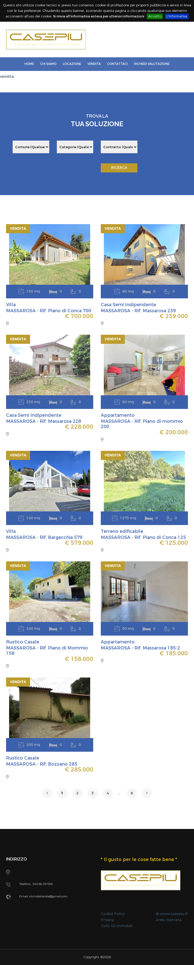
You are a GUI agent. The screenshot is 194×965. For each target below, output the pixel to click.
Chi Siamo (48, 64)
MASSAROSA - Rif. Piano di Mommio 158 (47, 651)
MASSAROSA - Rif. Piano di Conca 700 (49, 311)
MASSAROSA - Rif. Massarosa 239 (139, 311)
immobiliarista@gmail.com (48, 896)
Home (29, 64)
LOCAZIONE (72, 64)
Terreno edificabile (122, 531)
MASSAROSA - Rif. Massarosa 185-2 (141, 648)
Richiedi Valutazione (151, 64)
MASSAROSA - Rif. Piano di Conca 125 (144, 537)
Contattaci (117, 64)
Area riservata (169, 920)
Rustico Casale (23, 642)
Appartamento (118, 415)
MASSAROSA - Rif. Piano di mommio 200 (142, 424)
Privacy (107, 920)
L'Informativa (176, 16)
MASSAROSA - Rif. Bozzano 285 (42, 764)
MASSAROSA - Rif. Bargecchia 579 (45, 537)
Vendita (94, 64)
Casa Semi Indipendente (129, 305)
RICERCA (119, 167)
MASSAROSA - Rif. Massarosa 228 (44, 421)
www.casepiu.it (174, 913)
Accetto (154, 16)
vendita (7, 76)
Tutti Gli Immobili (116, 926)
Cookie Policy (113, 913)
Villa (11, 305)
